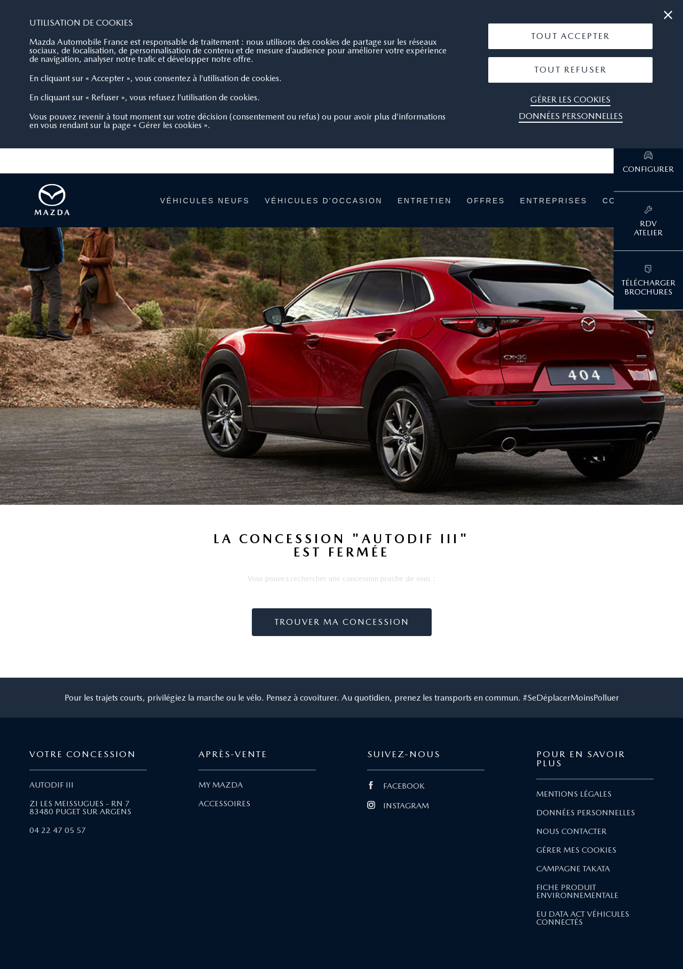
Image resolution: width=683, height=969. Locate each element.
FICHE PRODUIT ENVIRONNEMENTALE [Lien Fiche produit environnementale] (577, 891)
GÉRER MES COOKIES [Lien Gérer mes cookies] (576, 850)
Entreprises (553, 200)
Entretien (425, 200)
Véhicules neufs (205, 200)
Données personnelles (571, 116)
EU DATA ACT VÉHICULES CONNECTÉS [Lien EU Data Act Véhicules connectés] (582, 918)
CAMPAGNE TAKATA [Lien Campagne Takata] (573, 868)
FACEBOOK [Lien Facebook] (396, 786)
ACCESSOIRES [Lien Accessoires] (224, 803)
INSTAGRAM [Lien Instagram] (398, 806)
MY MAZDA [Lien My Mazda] (220, 785)
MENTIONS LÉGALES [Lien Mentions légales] (573, 794)
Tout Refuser (570, 70)
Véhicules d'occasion (324, 200)
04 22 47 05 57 (57, 830)
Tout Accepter (570, 36)
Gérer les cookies (570, 99)
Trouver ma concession (341, 622)
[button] (570, 36)
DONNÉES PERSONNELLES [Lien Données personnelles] (585, 812)
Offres (486, 200)
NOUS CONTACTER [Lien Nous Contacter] (571, 831)
